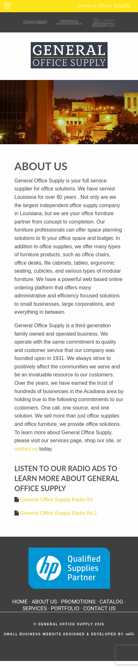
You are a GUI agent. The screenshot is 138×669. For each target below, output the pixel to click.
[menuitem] (21, 601)
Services (34, 608)
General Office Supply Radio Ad (56, 499)
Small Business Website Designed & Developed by (69, 634)
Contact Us (99, 608)
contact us (26, 449)
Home (20, 601)
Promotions (78, 601)
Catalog (111, 601)
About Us (44, 601)
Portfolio (65, 608)
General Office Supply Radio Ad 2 (58, 513)
